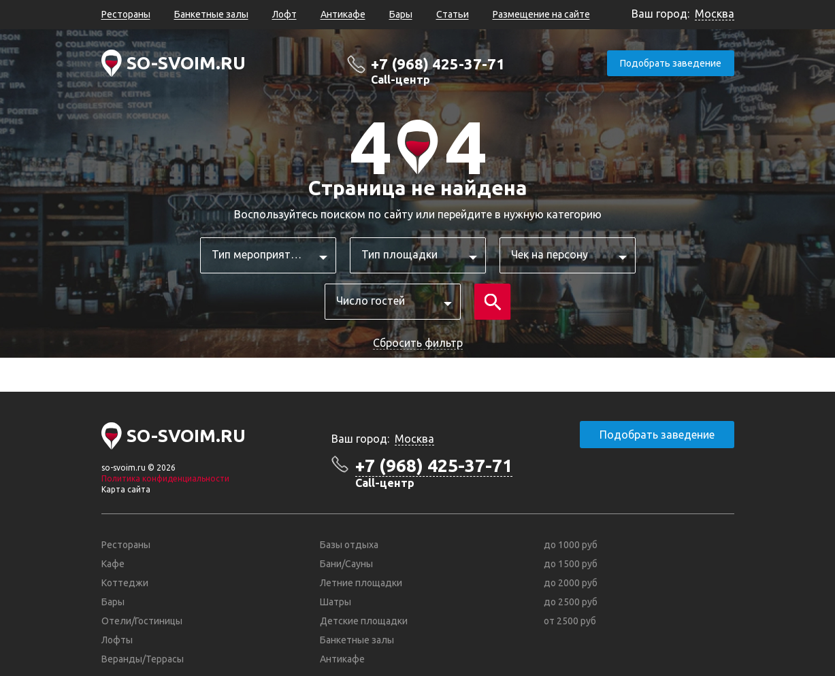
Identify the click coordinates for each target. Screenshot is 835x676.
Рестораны (125, 14)
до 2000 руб (570, 582)
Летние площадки (361, 582)
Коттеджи (124, 582)
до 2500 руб (570, 601)
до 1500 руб (570, 563)
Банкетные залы (211, 14)
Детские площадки (364, 620)
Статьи (452, 14)
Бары (400, 14)
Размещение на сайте (541, 14)
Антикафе (343, 14)
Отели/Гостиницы (141, 620)
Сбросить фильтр (418, 343)
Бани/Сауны (346, 563)
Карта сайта (125, 489)
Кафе (113, 563)
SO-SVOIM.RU (186, 63)
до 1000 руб (570, 544)
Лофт (284, 14)
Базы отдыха (349, 544)
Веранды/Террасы (142, 659)
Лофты (117, 640)
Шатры (335, 601)
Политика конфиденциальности (165, 478)
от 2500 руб (570, 620)
